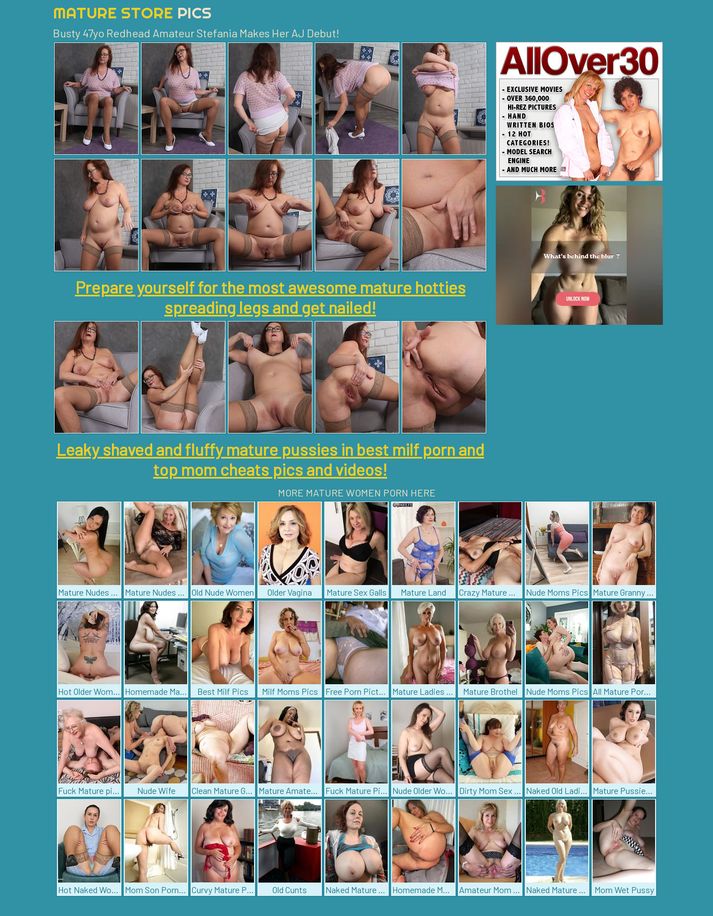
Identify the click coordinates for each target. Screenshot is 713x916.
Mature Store (132, 12)
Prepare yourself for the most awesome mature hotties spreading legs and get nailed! (270, 297)
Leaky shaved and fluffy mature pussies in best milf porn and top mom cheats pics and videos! (270, 459)
